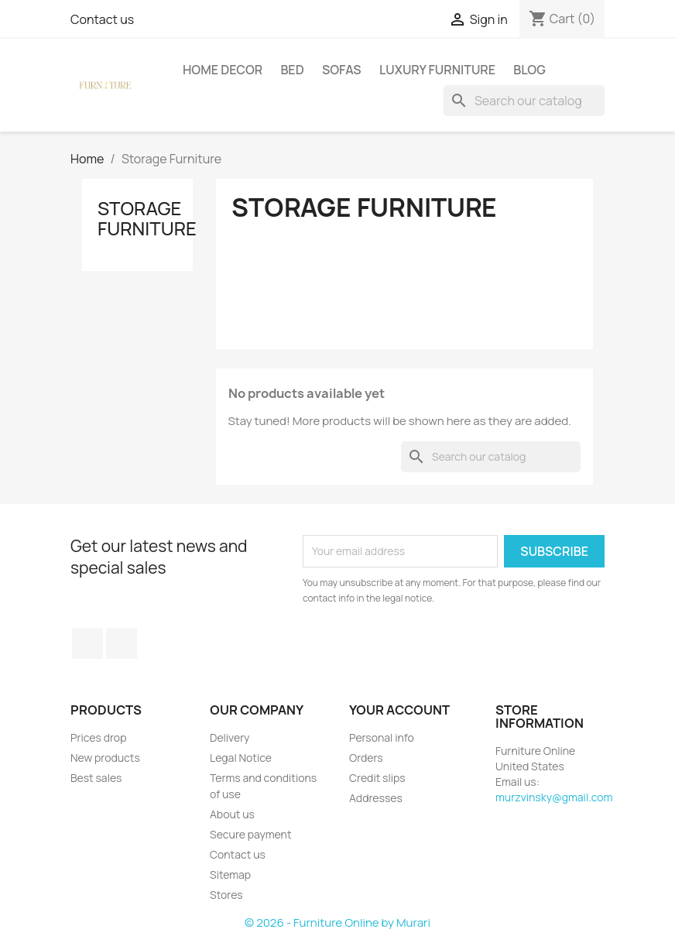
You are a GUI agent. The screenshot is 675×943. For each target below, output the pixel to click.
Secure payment (251, 834)
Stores (226, 894)
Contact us (102, 19)
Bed (291, 69)
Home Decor (222, 69)
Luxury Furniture (437, 69)
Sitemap (230, 874)
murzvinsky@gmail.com (553, 797)
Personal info (381, 737)
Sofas (341, 69)
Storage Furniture (147, 218)
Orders (366, 757)
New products (105, 757)
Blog (529, 69)
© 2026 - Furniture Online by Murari (337, 922)
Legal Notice (241, 757)
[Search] (524, 100)
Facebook (87, 643)
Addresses (376, 797)
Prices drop (98, 737)
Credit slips (377, 777)
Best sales (96, 777)
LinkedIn (121, 643)
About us (232, 814)
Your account (399, 709)
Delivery (229, 737)
